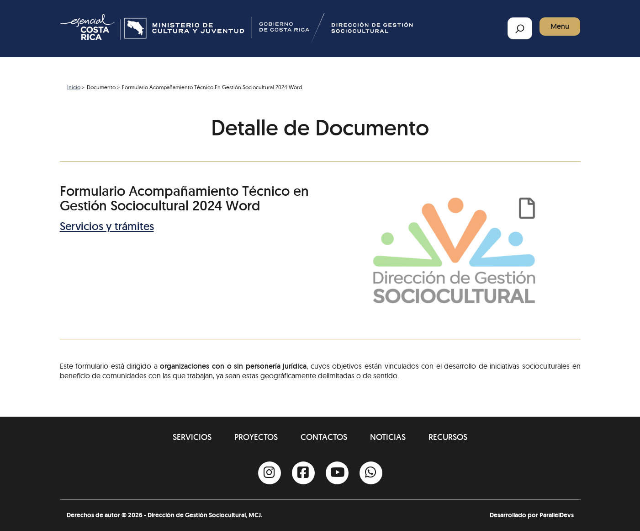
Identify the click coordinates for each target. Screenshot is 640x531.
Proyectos (256, 437)
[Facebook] (303, 472)
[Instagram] (269, 472)
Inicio (73, 87)
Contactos (324, 437)
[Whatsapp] (371, 472)
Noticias (388, 437)
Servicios (192, 437)
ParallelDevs (557, 515)
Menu (559, 26)
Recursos (447, 437)
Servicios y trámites (107, 226)
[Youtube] (337, 472)
